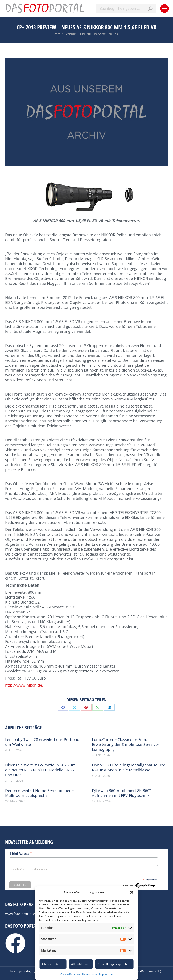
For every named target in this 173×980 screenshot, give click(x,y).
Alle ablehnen (81, 964)
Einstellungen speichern (115, 964)
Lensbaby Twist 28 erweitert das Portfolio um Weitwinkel (42, 742)
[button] (132, 892)
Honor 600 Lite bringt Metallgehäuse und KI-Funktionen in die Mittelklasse (129, 767)
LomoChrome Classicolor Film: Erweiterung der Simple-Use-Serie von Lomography (126, 744)
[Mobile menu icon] (164, 8)
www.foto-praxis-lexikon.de (27, 913)
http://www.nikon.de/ (24, 685)
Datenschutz (89, 974)
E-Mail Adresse (20, 853)
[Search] (126, 8)
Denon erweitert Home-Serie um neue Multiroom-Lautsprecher (39, 793)
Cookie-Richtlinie (70, 974)
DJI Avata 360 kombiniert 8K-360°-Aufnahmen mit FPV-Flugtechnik (122, 793)
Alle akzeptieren (52, 964)
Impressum (106, 974)
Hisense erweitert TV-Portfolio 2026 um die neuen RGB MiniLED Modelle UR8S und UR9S (40, 770)
